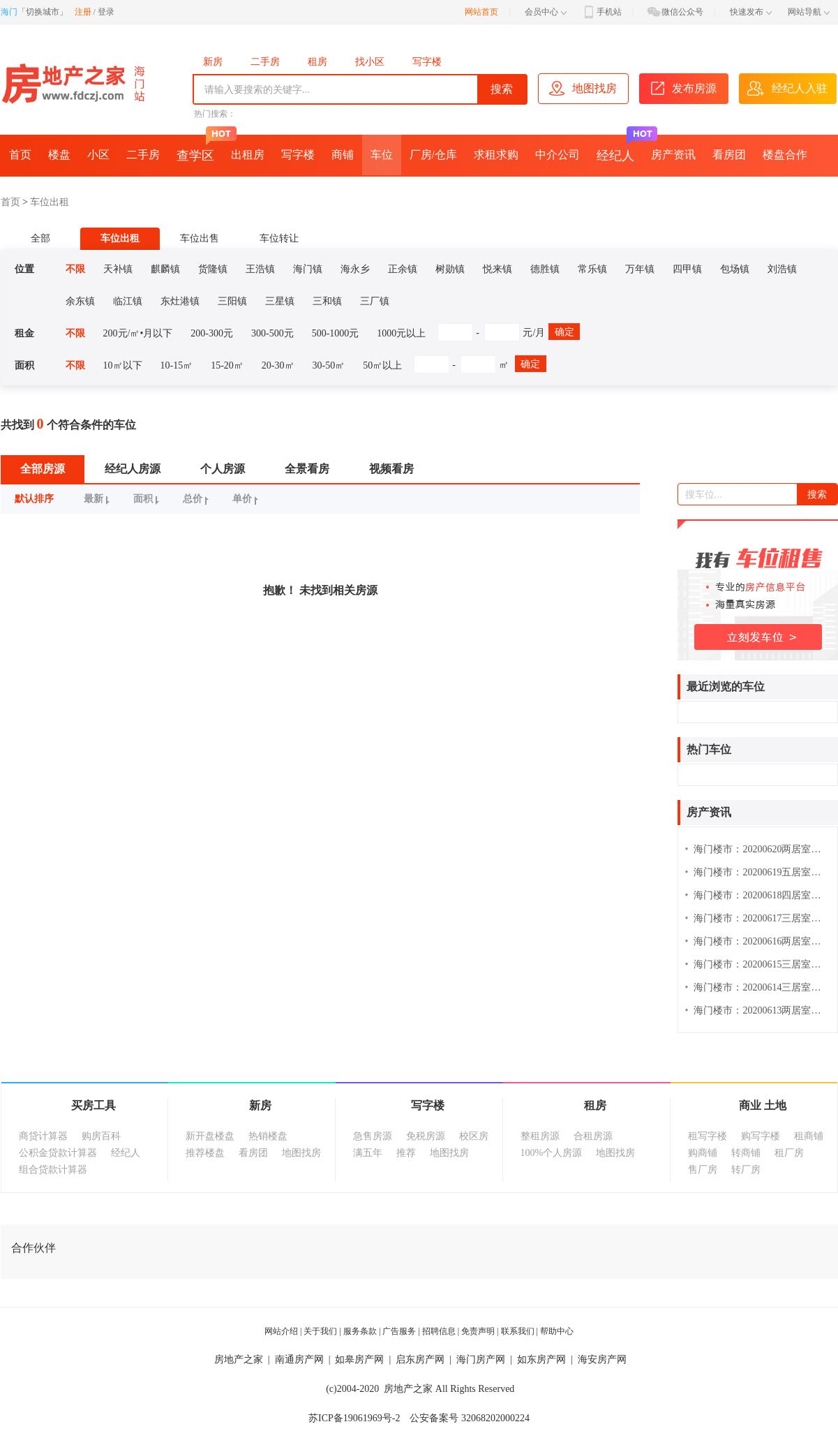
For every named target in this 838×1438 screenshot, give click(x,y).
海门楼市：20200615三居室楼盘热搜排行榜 (757, 964)
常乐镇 (592, 269)
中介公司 (557, 155)
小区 (98, 155)
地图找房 (301, 1153)
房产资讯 (673, 155)
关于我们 (320, 1331)
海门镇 (307, 269)
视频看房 (391, 469)
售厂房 (702, 1169)
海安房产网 (602, 1359)
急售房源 (372, 1136)
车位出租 (49, 202)
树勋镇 (450, 269)
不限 (75, 269)
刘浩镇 (782, 269)
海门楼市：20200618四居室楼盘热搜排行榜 (757, 895)
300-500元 (272, 333)
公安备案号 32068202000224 (470, 1418)
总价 (198, 499)
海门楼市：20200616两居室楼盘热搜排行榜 (757, 941)
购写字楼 (760, 1136)
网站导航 (809, 12)
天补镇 (118, 269)
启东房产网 (420, 1359)
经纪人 (620, 149)
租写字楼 (707, 1136)
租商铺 (808, 1136)
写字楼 (427, 62)
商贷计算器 (43, 1136)
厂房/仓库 (433, 155)
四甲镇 (687, 269)
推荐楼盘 (205, 1153)
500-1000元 (335, 333)
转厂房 (746, 1169)
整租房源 (540, 1136)
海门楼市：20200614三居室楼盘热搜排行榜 (757, 987)
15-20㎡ (227, 365)
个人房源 (222, 469)
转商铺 (746, 1153)
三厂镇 (374, 301)
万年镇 (639, 269)
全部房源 (42, 469)
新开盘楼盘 (210, 1136)
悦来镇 (497, 269)
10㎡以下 (122, 365)
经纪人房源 (132, 469)
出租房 (247, 155)
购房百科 (101, 1136)
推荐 (406, 1153)
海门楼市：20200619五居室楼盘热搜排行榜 (757, 872)
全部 (40, 238)
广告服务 (399, 1331)
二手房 (265, 62)
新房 (213, 62)
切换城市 (42, 12)
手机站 (601, 12)
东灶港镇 (180, 301)
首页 (20, 155)
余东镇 (80, 301)
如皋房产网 (359, 1359)
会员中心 (546, 12)
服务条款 (360, 1331)
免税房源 (425, 1136)
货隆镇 (212, 269)
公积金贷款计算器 (58, 1153)
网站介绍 (281, 1331)
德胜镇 (545, 269)
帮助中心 (557, 1331)
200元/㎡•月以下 (138, 333)
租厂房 (789, 1153)
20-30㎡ (278, 365)
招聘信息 (439, 1331)
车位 (382, 155)
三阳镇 (232, 301)
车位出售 (199, 238)
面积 (148, 499)
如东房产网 (541, 1359)
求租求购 (496, 155)
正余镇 (402, 269)
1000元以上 (401, 333)
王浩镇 (260, 269)
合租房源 (593, 1136)
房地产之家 (238, 1359)
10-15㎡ (176, 365)
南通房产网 (299, 1359)
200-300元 (211, 333)
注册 (83, 12)
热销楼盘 (267, 1136)
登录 (106, 12)
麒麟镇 (165, 269)
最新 (99, 499)
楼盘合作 (785, 155)
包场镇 (734, 269)
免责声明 (478, 1331)
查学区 (200, 149)
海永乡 (355, 269)
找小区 (369, 62)
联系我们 (517, 1331)
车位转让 (279, 238)
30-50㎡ (329, 365)
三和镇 (327, 301)
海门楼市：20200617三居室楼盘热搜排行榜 (757, 918)
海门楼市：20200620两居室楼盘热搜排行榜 (757, 849)
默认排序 (34, 499)
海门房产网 (480, 1359)
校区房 (473, 1136)
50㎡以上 (382, 365)
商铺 (342, 155)
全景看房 (307, 469)
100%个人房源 (552, 1153)
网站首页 (481, 12)
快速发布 (751, 12)
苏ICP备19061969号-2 (354, 1418)
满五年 (367, 1153)
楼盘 (59, 155)
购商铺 (702, 1153)
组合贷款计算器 (53, 1169)
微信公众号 (674, 12)
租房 (317, 62)
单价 (247, 499)
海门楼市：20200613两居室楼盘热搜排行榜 (757, 1010)
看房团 (729, 155)
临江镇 (127, 301)
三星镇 (279, 301)
